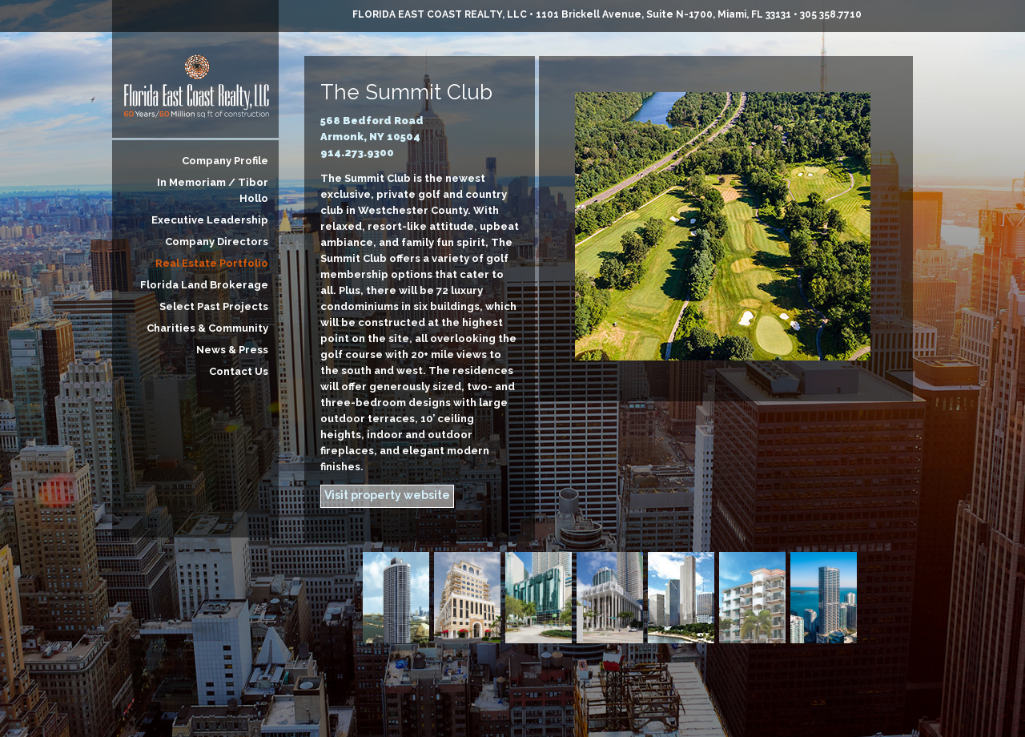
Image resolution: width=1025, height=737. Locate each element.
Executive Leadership (209, 220)
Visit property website (387, 495)
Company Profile (225, 161)
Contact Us (238, 371)
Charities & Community (207, 328)
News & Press (232, 350)
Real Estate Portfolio (211, 263)
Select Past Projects (213, 306)
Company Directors (216, 242)
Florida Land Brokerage (204, 285)
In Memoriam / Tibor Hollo (212, 190)
